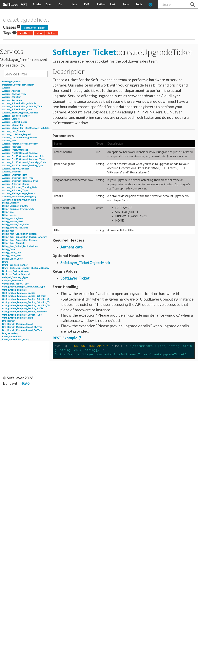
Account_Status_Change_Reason (18, 193)
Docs (48, 4)
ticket (51, 33)
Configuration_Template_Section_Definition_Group (27, 299)
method (25, 33)
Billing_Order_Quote (12, 259)
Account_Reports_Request (15, 168)
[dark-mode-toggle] (152, 4)
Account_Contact (10, 119)
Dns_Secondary (10, 333)
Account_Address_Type (14, 94)
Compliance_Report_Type (15, 284)
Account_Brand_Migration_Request (20, 112)
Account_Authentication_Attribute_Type (22, 106)
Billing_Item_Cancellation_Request (19, 240)
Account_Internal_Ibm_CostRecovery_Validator (26, 128)
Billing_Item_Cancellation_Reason (19, 234)
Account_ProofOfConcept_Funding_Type (22, 165)
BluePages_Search (11, 81)
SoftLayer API (15, 4)
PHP (86, 4)
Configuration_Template (14, 290)
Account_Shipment (11, 171)
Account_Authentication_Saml (17, 109)
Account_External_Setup (14, 122)
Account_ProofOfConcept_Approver (20, 153)
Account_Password (11, 147)
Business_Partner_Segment (16, 274)
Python (101, 4)
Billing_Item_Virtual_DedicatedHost (20, 246)
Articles (37, 4)
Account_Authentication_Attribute (19, 103)
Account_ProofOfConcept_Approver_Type (23, 159)
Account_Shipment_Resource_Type (20, 181)
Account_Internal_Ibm (13, 125)
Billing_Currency (10, 203)
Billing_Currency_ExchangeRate (18, 209)
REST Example (64, 337)
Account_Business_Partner (15, 116)
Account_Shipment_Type (15, 190)
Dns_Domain (8, 321)
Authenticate (71, 247)
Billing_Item (8, 231)
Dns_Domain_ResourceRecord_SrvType (22, 330)
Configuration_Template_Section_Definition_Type (27, 302)
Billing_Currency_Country (15, 206)
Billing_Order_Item (11, 255)
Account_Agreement (12, 100)
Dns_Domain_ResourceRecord (17, 324)
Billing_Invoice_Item (12, 218)
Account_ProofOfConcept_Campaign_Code (24, 162)
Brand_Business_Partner (14, 265)
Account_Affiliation (11, 97)
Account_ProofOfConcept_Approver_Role (23, 156)
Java (74, 4)
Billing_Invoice (9, 215)
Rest (112, 4)
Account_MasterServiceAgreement (19, 137)
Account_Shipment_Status (15, 184)
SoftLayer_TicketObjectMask (85, 262)
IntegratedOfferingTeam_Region (18, 85)
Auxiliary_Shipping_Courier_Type (19, 200)
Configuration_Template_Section (18, 293)
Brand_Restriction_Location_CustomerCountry (25, 268)
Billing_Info (7, 212)
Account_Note (9, 140)
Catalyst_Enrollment (12, 280)
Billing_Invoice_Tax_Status (16, 224)
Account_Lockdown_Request (16, 134)
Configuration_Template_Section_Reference (24, 311)
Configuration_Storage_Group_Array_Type (23, 286)
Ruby (126, 4)
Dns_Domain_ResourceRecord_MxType (22, 327)
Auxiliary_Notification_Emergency (19, 196)
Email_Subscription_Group (15, 339)
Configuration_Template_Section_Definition (24, 296)
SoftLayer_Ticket (35, 27)
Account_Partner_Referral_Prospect (20, 144)
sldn (39, 33)
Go (60, 4)
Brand (5, 262)
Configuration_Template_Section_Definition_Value (27, 305)
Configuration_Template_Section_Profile (22, 308)
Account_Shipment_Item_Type (17, 178)
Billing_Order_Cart (11, 252)
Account (6, 88)
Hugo (25, 383)
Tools (139, 4)
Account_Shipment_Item (14, 175)
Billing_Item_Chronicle (13, 243)
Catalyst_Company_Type (15, 277)
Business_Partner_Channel (15, 271)
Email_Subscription (12, 336)
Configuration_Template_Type (17, 318)
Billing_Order (8, 249)
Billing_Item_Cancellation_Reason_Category (24, 237)
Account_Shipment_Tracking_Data (19, 187)
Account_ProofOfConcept (15, 150)
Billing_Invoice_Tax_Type (15, 227)
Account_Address (11, 91)
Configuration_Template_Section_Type (22, 315)
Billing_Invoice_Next (12, 221)
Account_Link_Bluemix (13, 131)
